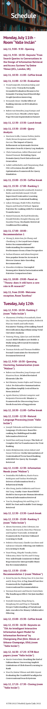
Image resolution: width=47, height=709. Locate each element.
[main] (23, 15)
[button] (3, 3)
